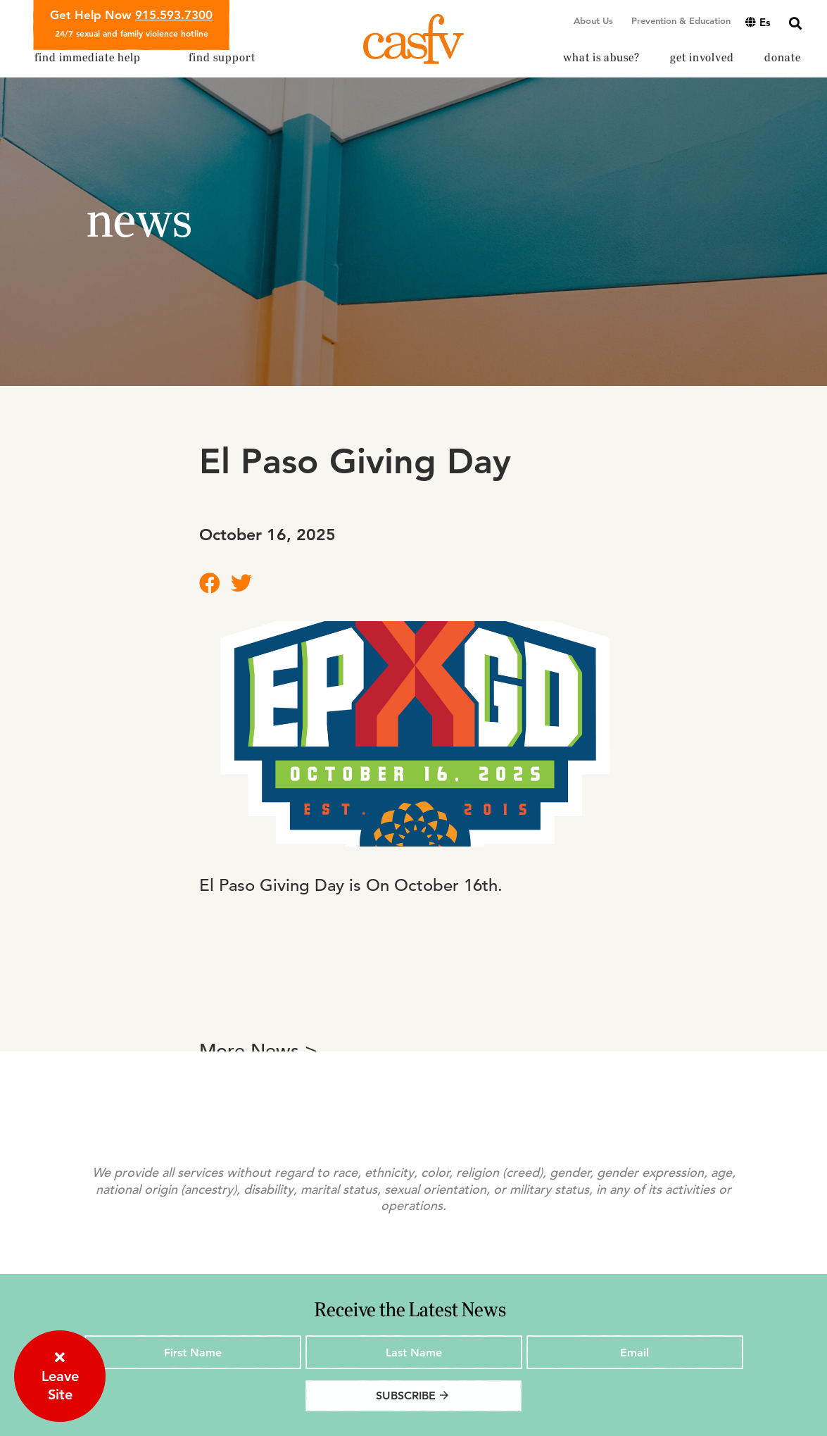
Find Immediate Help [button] (87, 57)
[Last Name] (413, 1352)
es (758, 22)
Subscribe (413, 1395)
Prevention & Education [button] (681, 20)
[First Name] (192, 1352)
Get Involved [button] (702, 57)
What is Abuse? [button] (601, 57)
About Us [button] (593, 20)
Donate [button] (782, 57)
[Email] (634, 1352)
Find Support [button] (222, 57)
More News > (258, 1051)
